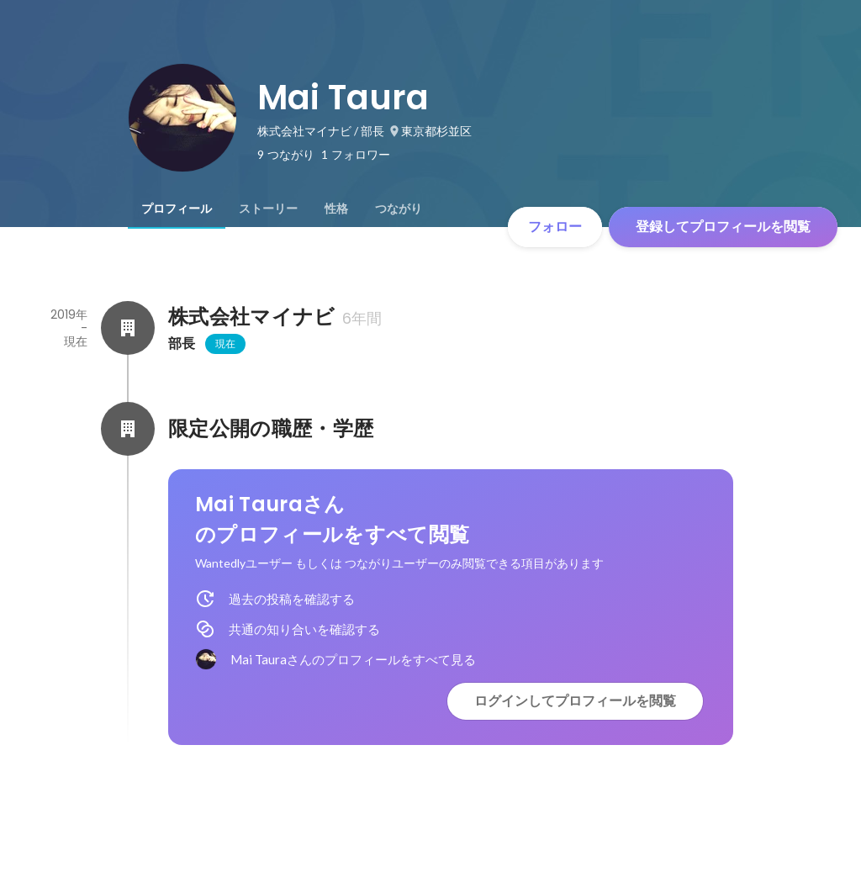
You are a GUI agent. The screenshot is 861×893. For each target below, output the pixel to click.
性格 (336, 208)
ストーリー (268, 208)
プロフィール (176, 208)
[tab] (176, 208)
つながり (398, 208)
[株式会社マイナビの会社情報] (128, 328)
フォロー (555, 226)
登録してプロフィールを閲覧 (723, 226)
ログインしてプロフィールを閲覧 (575, 701)
